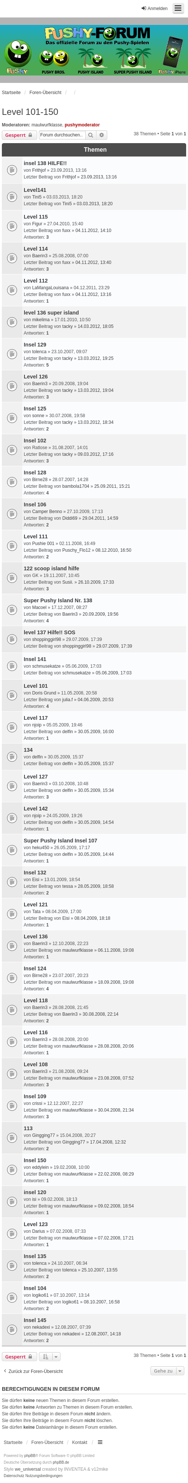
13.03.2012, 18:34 (95, 422)
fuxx (66, 230)
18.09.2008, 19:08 (116, 982)
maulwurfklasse (47, 125)
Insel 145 (35, 1320)
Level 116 (36, 1032)
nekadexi (41, 1327)
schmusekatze (46, 666)
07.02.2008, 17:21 (116, 1238)
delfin (67, 731)
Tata (36, 911)
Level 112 (36, 281)
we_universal (28, 1469)
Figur (37, 223)
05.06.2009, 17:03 (114, 673)
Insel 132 (35, 873)
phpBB (30, 1456)
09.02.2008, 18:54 (116, 1206)
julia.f (67, 699)
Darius (38, 1231)
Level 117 (36, 718)
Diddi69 (69, 518)
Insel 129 (35, 345)
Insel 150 (35, 1160)
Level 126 (36, 377)
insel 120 (35, 1192)
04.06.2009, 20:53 (95, 699)
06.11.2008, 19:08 (116, 950)
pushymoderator (82, 125)
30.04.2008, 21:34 (116, 1110)
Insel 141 (35, 659)
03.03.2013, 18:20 (95, 203)
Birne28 (39, 479)
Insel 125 (35, 409)
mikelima (41, 319)
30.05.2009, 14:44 (96, 854)
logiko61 (40, 1295)
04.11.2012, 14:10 (93, 230)
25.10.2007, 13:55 (100, 1270)
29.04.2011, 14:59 (100, 518)
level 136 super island (51, 313)
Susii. (67, 582)
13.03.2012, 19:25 (95, 358)
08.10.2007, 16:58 (102, 1302)
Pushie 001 (43, 543)
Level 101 (36, 686)
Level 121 (36, 904)
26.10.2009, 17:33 (96, 582)
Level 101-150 (30, 112)
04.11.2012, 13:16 (93, 294)
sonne (38, 415)
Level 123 (36, 1224)
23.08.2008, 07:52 (116, 1078)
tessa (67, 886)
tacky (67, 326)
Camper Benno (47, 511)
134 (28, 750)
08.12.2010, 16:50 (113, 550)
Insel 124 (35, 968)
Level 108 (36, 1064)
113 (28, 1128)
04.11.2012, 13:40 (93, 262)
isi (34, 1199)
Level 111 (36, 536)
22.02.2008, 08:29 (116, 1174)
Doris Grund (44, 693)
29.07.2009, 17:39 (114, 646)
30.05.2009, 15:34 (96, 790)
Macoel (39, 607)
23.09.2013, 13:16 (99, 177)
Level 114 (36, 249)
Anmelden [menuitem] (154, 8)
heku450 (40, 847)
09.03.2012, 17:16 (95, 454)
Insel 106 (35, 504)
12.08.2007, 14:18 (103, 1334)
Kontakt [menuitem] (80, 1442)
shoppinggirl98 (46, 639)
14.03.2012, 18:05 (95, 326)
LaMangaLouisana (50, 287)
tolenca (39, 351)
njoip (37, 725)
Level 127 (36, 777)
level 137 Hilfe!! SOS (49, 632)
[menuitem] (14, 1476)
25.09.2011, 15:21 (112, 486)
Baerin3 (39, 255)
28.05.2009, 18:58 (96, 886)
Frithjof (39, 170)
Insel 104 (35, 1288)
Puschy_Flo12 (76, 550)
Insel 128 (35, 472)
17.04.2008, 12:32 (108, 1142)
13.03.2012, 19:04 (95, 390)
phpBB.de (61, 1462)
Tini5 (37, 197)
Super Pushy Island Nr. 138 (58, 600)
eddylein (40, 1167)
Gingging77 (43, 1135)
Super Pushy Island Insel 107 (60, 841)
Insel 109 (35, 1096)
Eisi (35, 879)
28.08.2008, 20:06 (116, 1046)
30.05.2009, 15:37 (96, 763)
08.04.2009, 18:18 (93, 918)
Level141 (35, 190)
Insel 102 (35, 441)
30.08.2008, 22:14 (101, 1014)
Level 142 (36, 809)
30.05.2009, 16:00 (96, 731)
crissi (37, 1103)
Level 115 (36, 217)
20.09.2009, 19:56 (101, 614)
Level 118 (36, 1000)
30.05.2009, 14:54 (96, 822)
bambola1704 (75, 486)
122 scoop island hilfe (51, 568)
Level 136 (36, 936)
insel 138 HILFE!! (45, 163)
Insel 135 (35, 1256)
